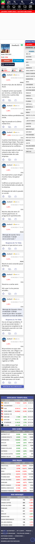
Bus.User (22, 2)
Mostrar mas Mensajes (12, 386)
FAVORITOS (29, 47)
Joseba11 (15, 45)
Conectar (31, 2)
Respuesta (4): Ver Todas (13, 243)
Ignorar (7, 60)
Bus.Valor (14, 2)
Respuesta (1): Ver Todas (13, 319)
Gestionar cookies (7, 536)
